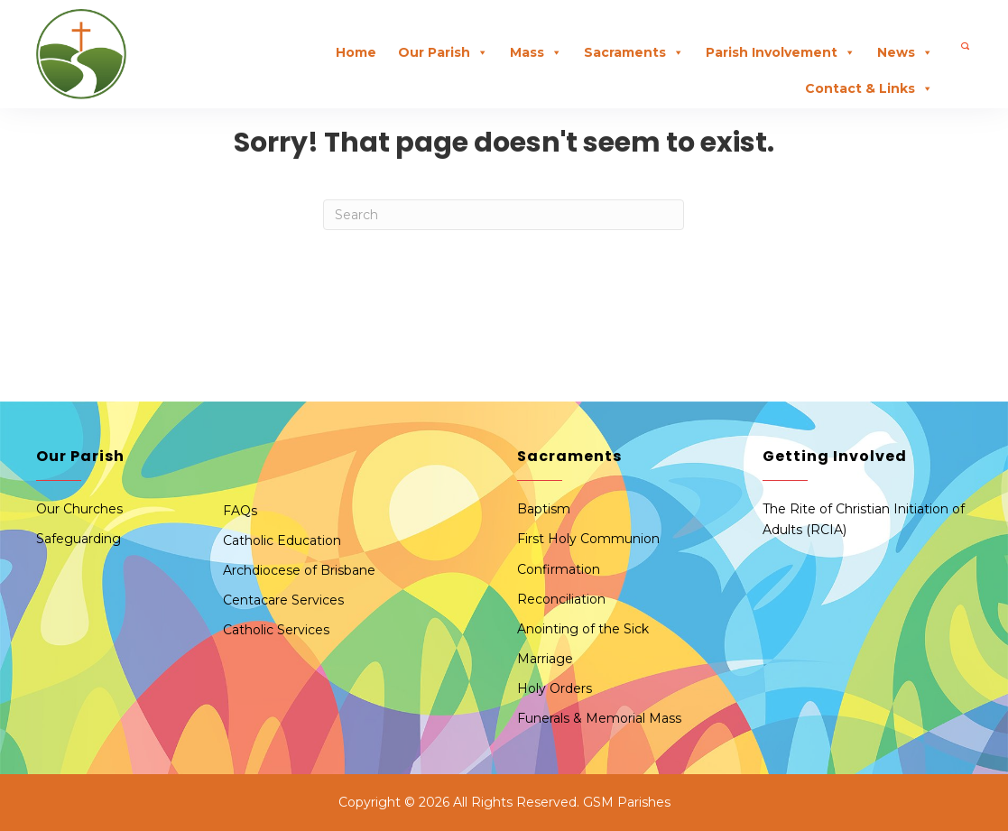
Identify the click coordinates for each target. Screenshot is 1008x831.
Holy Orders (554, 688)
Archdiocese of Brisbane (299, 570)
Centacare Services (283, 600)
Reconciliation (561, 599)
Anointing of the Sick (583, 629)
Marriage (545, 659)
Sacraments (634, 52)
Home (356, 52)
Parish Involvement (780, 52)
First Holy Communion (588, 539)
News (905, 52)
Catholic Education (282, 540)
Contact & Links (869, 88)
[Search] (503, 214)
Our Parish (443, 52)
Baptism (543, 509)
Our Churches (79, 509)
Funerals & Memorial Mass (599, 718)
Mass (536, 52)
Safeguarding (78, 539)
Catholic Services (276, 630)
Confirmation (558, 569)
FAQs (240, 511)
